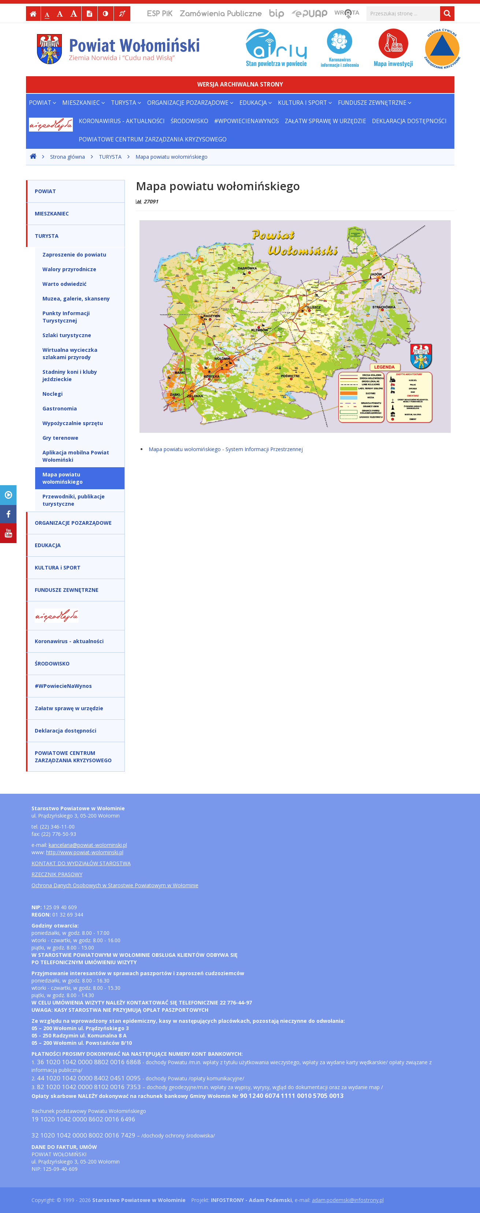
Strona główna (67, 156)
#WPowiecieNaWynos (246, 121)
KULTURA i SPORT (305, 103)
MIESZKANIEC (83, 103)
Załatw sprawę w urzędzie (325, 121)
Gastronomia (59, 408)
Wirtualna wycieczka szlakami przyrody (69, 353)
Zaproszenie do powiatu (74, 254)
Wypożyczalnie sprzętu (72, 423)
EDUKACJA (255, 103)
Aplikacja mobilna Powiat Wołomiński (75, 456)
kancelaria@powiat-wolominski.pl (88, 844)
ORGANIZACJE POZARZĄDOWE (190, 103)
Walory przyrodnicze (69, 269)
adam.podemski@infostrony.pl (348, 1200)
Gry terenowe (60, 437)
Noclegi (52, 393)
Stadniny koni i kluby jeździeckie (69, 375)
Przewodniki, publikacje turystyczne (73, 500)
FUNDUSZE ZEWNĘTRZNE (375, 103)
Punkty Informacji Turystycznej (66, 317)
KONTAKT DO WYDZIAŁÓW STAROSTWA (81, 863)
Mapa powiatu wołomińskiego (171, 156)
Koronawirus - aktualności (122, 121)
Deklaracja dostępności (409, 121)
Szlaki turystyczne (66, 335)
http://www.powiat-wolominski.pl (84, 852)
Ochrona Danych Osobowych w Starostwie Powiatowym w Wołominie (114, 885)
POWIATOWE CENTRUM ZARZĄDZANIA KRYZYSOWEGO (153, 139)
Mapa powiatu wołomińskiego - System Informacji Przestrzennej (226, 449)
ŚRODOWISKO (189, 121)
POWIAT (42, 103)
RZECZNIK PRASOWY (56, 874)
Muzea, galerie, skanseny (76, 298)
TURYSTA (126, 103)
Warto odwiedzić (64, 283)
